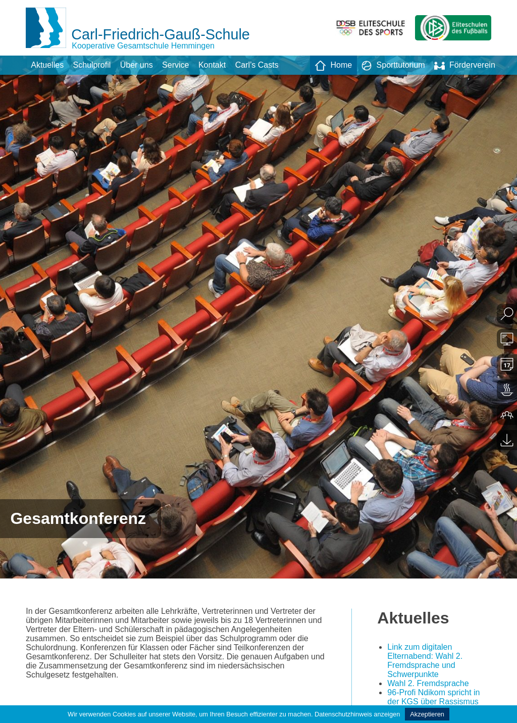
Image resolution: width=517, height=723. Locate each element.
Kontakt (212, 65)
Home (333, 66)
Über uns (136, 65)
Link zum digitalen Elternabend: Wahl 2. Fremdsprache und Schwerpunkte (424, 661)
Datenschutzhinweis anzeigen (357, 714)
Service (175, 65)
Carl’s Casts (257, 65)
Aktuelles (47, 65)
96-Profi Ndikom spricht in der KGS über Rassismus (433, 697)
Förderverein (464, 66)
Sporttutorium (393, 66)
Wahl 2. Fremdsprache (428, 683)
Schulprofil (92, 65)
